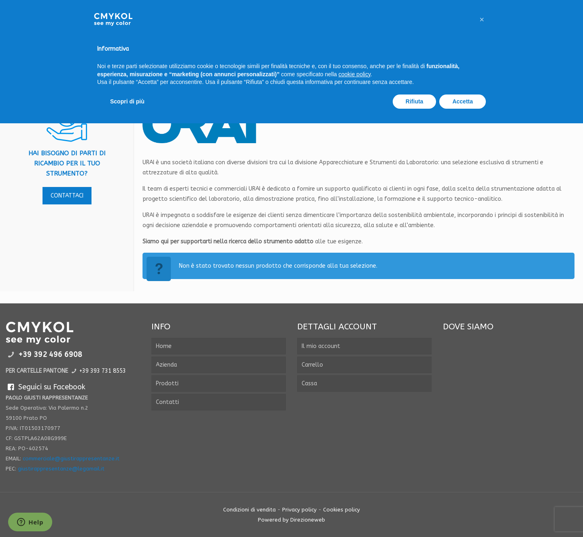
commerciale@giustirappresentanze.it (71, 458)
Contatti (167, 402)
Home (164, 346)
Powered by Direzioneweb (291, 520)
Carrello (312, 364)
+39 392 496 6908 (50, 354)
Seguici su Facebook (45, 386)
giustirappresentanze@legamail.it (61, 469)
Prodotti (167, 383)
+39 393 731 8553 (102, 370)
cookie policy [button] (354, 74)
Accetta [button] (462, 101)
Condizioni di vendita (249, 510)
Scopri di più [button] (127, 101)
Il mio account (321, 346)
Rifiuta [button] (414, 101)
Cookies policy (341, 510)
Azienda (166, 364)
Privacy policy (299, 510)
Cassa (309, 383)
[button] (481, 19)
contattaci (67, 195)
